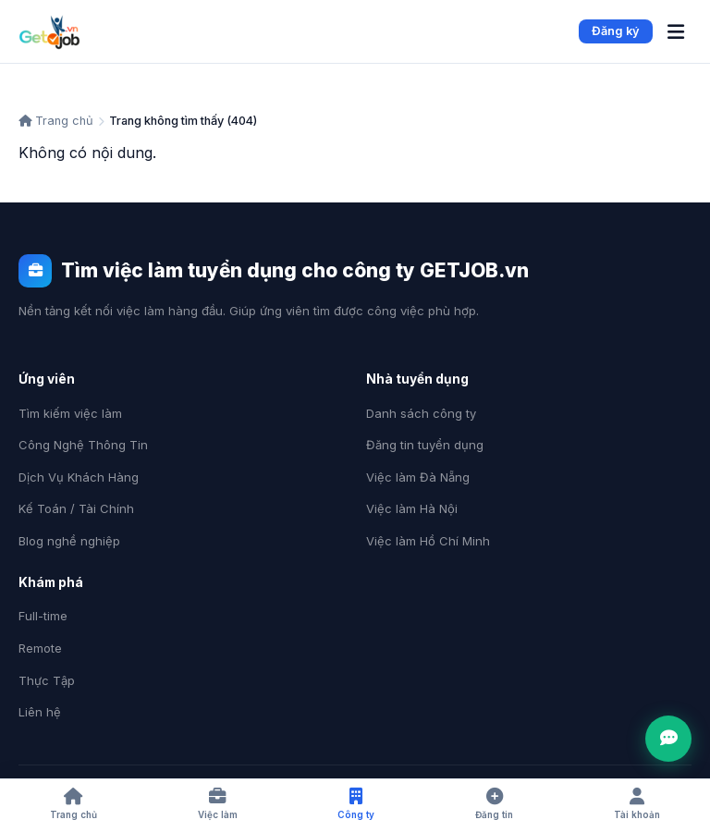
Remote (40, 648)
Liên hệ (39, 711)
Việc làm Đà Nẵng (418, 477)
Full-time (42, 615)
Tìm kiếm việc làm (70, 413)
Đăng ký (616, 31)
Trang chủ (55, 121)
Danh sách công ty (421, 413)
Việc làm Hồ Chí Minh (428, 540)
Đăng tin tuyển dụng (425, 444)
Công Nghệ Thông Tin (83, 444)
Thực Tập (46, 680)
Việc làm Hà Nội (412, 508)
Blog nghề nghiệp (69, 540)
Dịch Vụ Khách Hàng (78, 477)
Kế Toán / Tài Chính (76, 508)
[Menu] (676, 32)
